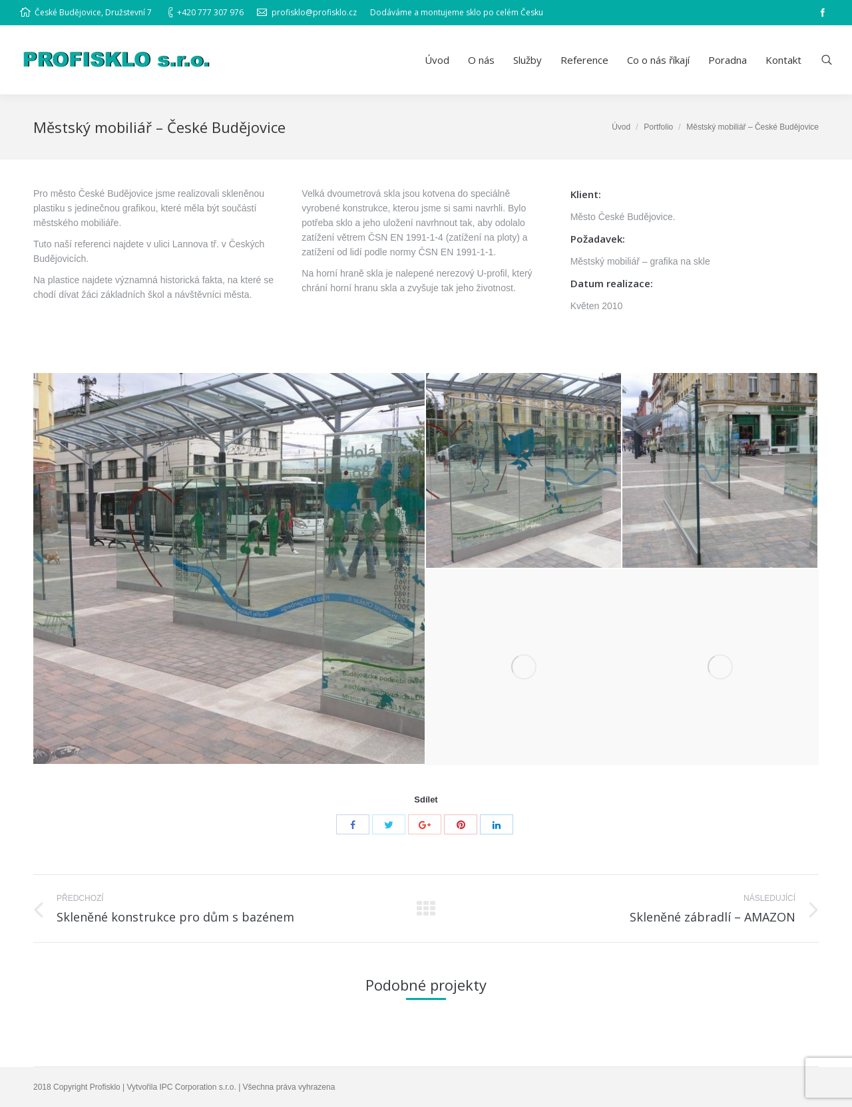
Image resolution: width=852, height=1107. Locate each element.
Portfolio (658, 127)
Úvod (621, 127)
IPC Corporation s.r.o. (197, 1087)
